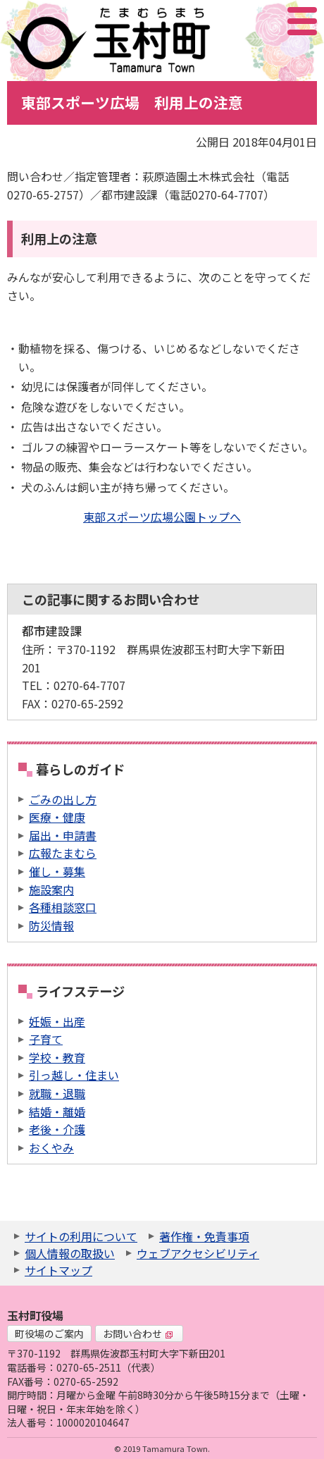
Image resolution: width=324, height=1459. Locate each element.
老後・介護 (57, 1129)
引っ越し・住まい (74, 1074)
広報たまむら (62, 852)
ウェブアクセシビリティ (198, 1253)
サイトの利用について (81, 1236)
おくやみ (51, 1147)
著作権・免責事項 (204, 1236)
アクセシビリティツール (264, 21)
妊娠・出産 (57, 1021)
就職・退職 (57, 1093)
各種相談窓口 (62, 907)
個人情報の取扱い (70, 1253)
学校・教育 (57, 1057)
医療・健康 (57, 816)
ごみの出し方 (62, 799)
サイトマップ (58, 1270)
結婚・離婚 (57, 1111)
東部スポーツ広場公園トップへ (162, 516)
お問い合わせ (138, 1333)
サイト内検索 (231, 21)
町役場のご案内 (49, 1333)
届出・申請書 (62, 835)
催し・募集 (57, 871)
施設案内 (51, 889)
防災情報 (51, 925)
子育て (46, 1038)
